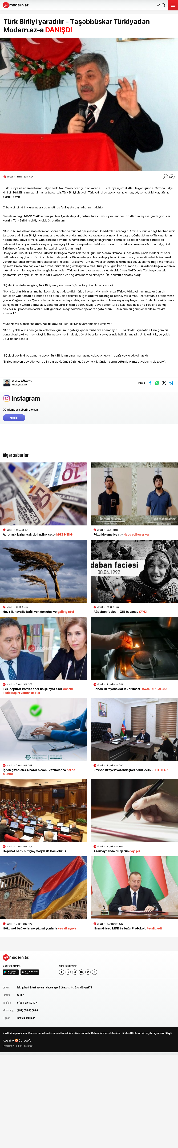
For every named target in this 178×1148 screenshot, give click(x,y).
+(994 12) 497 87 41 (27, 1003)
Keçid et (14, 418)
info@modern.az (26, 1018)
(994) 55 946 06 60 (27, 1010)
